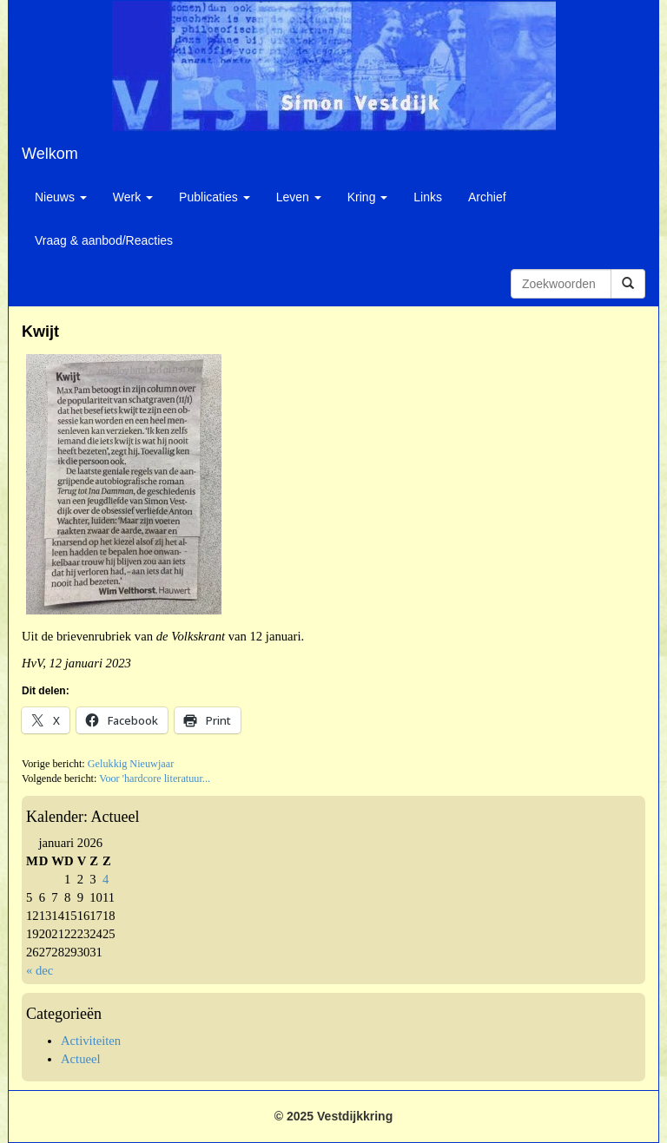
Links (427, 197)
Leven (298, 197)
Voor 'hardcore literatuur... (154, 778)
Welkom (50, 153)
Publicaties (214, 197)
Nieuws (61, 197)
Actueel (81, 1059)
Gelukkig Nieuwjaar (131, 764)
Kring (367, 197)
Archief (487, 197)
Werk (133, 197)
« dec (39, 970)
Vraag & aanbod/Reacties (104, 240)
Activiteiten (91, 1041)
